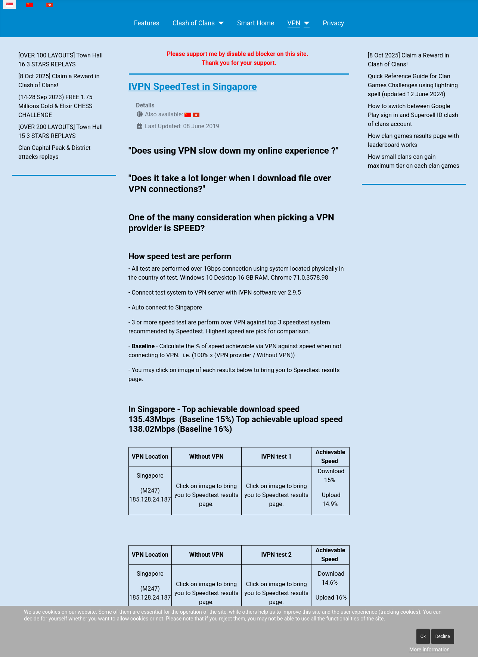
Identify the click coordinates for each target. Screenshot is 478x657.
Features (146, 23)
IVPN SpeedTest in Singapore (192, 86)
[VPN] (305, 23)
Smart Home (255, 23)
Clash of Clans (194, 23)
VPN (294, 23)
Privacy (333, 23)
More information (429, 650)
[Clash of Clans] (219, 23)
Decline (442, 636)
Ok (423, 636)
